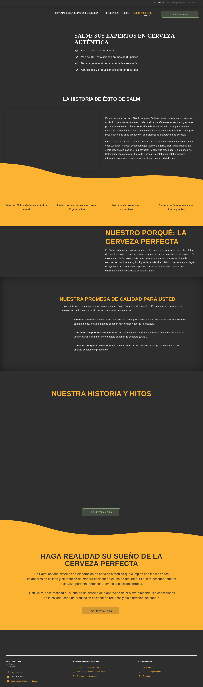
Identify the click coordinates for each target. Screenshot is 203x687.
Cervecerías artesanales (87, 676)
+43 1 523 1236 (17, 672)
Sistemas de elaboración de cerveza (92, 672)
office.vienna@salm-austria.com (178, 3)
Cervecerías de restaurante (88, 667)
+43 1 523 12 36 (158, 3)
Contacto (146, 676)
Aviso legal (147, 667)
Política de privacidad (152, 672)
